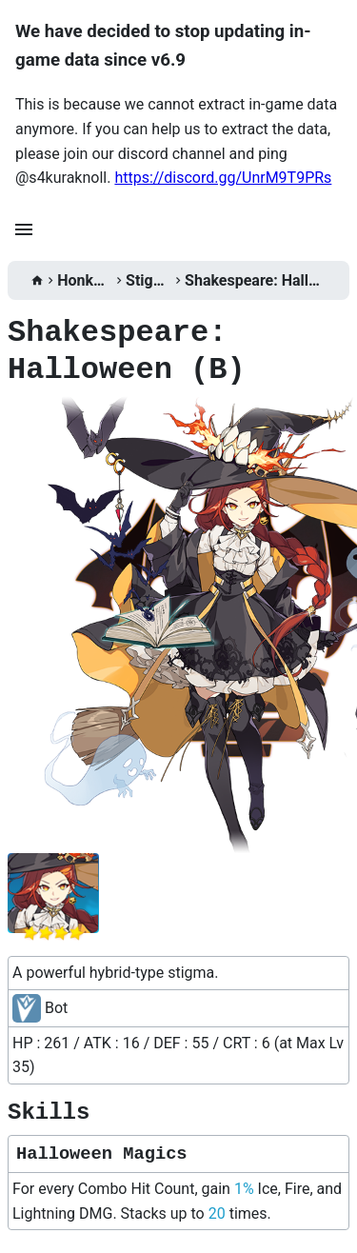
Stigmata (148, 280)
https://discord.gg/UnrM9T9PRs (222, 178)
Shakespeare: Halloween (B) (256, 280)
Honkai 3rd (84, 280)
